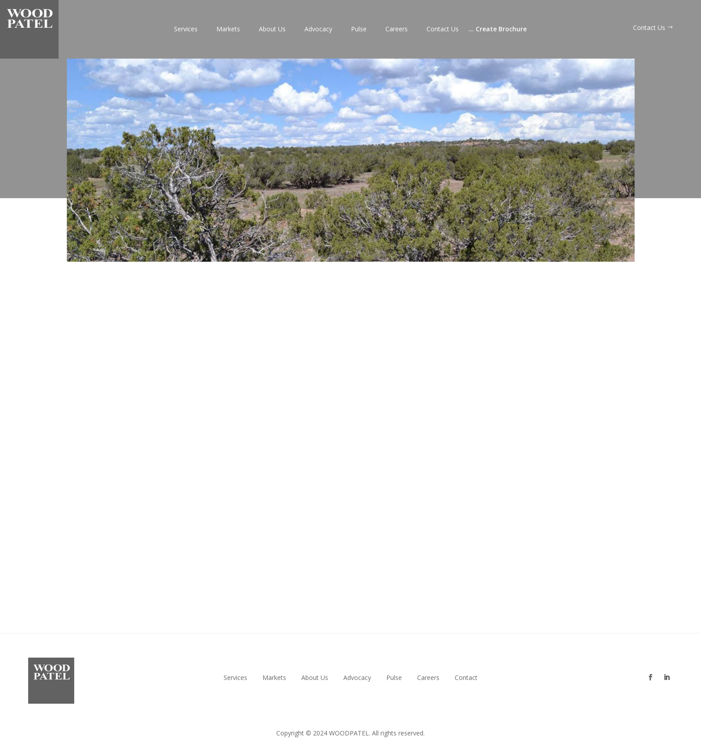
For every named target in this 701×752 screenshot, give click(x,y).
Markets (228, 29)
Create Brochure (498, 29)
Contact (466, 678)
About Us (272, 29)
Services (186, 29)
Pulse (359, 29)
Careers (396, 29)
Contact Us (443, 29)
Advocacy (318, 29)
